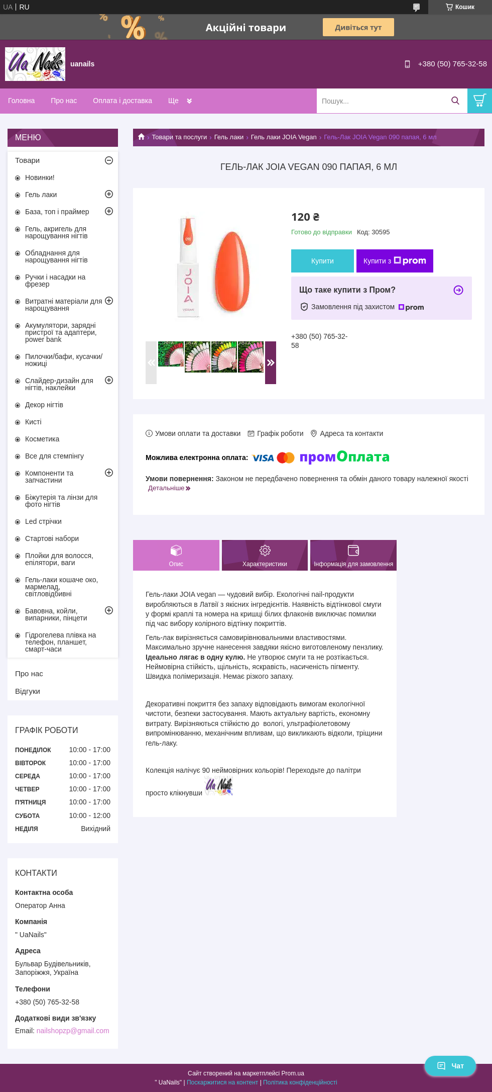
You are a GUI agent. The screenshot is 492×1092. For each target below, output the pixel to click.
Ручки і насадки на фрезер (55, 280)
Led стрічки (43, 521)
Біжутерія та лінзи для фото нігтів (61, 500)
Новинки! (40, 177)
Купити (322, 261)
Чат (450, 1065)
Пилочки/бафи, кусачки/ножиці (63, 360)
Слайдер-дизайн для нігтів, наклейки (59, 384)
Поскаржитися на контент (222, 1082)
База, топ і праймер (57, 212)
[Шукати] (455, 100)
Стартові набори (52, 538)
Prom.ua (293, 1073)
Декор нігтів (44, 405)
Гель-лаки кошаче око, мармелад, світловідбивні (61, 587)
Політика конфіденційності (300, 1082)
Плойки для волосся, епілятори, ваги (59, 559)
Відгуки (27, 691)
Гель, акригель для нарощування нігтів (56, 232)
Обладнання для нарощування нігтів (56, 256)
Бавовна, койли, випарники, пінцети (56, 614)
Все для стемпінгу (54, 456)
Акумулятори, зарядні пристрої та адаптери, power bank (61, 332)
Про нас (64, 101)
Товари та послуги (179, 137)
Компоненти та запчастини (49, 476)
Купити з (394, 260)
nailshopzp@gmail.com (73, 1031)
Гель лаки (229, 137)
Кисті (33, 422)
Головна (21, 101)
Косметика (42, 439)
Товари (27, 160)
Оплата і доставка (122, 101)
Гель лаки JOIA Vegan (284, 137)
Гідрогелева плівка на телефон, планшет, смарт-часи (60, 642)
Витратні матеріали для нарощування (63, 304)
